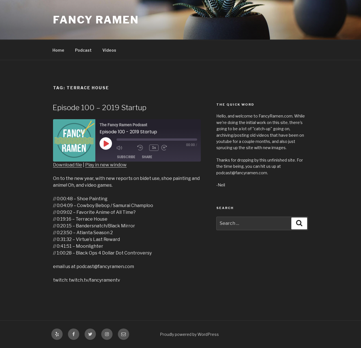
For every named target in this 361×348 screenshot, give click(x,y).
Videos (109, 50)
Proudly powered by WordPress (189, 334)
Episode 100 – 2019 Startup (99, 107)
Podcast (83, 50)
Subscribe (126, 157)
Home (58, 50)
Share (147, 157)
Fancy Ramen (96, 20)
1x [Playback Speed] (154, 147)
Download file (67, 165)
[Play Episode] (106, 143)
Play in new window (106, 165)
